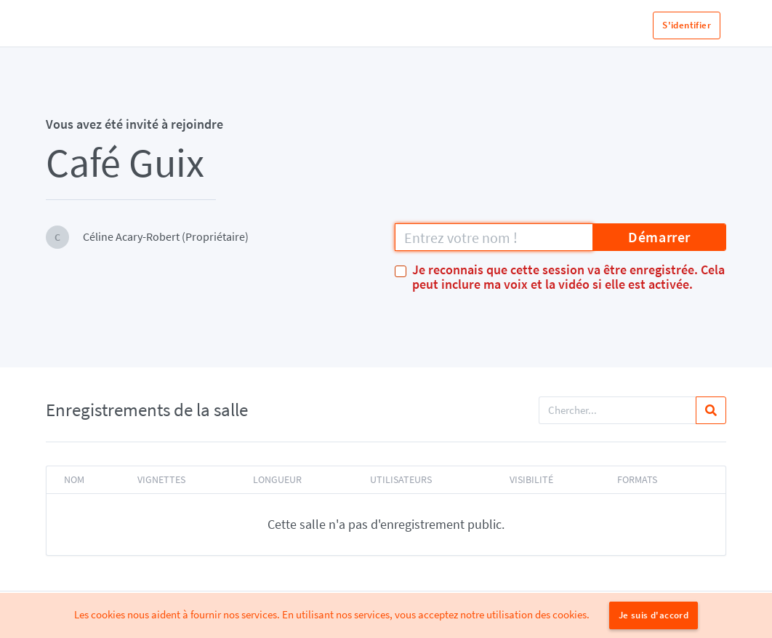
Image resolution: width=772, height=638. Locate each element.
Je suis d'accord (653, 615)
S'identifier (686, 25)
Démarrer (659, 237)
